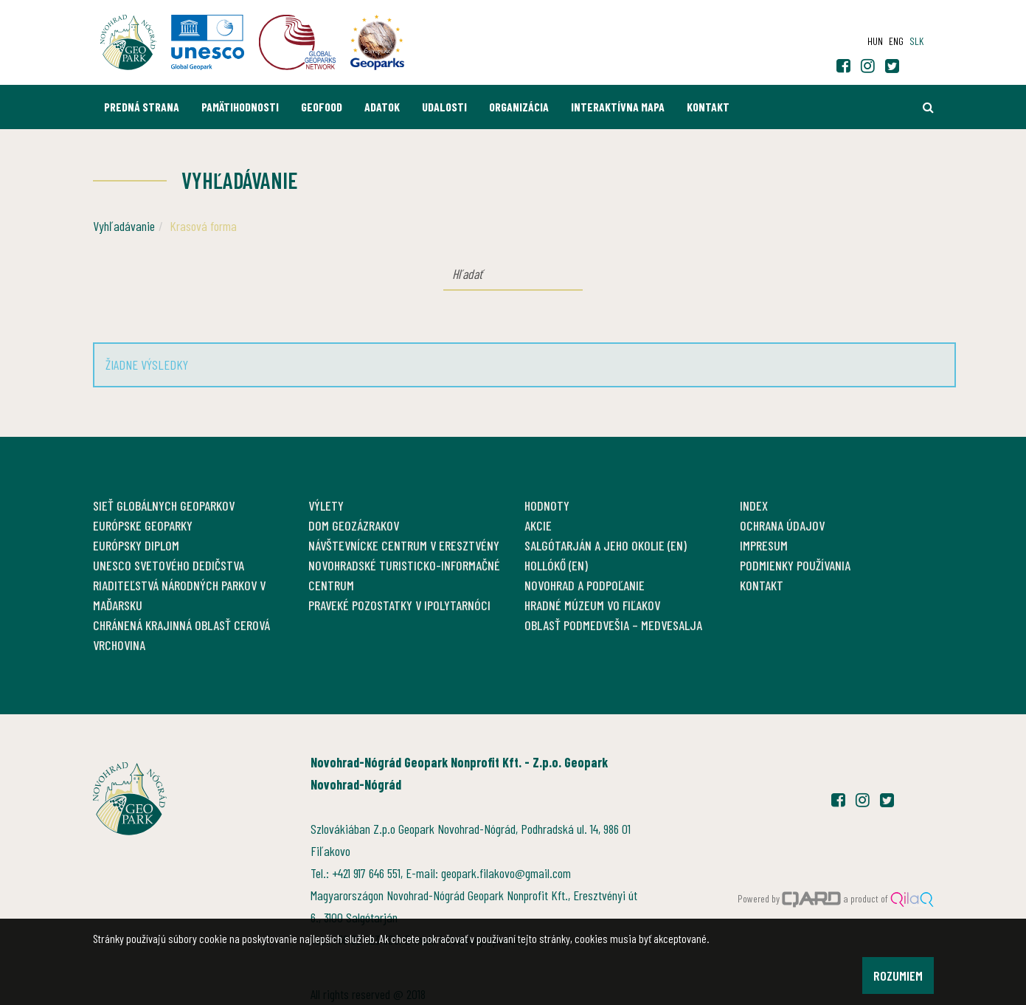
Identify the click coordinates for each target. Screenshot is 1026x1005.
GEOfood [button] (321, 107)
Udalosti (444, 107)
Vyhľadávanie (124, 226)
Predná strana (141, 107)
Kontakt (708, 107)
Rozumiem (898, 975)
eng (896, 41)
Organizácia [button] (519, 107)
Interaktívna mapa (618, 107)
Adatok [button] (382, 107)
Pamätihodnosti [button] (240, 107)
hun (875, 41)
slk (916, 41)
